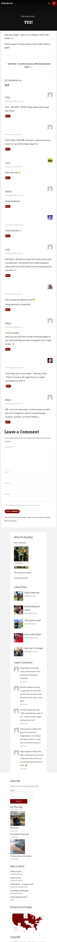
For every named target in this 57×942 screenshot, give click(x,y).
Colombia (35, 665)
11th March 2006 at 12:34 (13, 252)
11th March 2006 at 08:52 (14, 223)
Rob (7, 219)
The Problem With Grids (19, 831)
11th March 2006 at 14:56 (13, 291)
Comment (9, 443)
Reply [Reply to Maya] (8, 347)
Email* (21, 789)
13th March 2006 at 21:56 (14, 400)
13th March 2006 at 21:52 (14, 364)
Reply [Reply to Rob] (8, 234)
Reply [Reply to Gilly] (8, 116)
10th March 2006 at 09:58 (14, 101)
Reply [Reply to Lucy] (8, 177)
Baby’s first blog (34, 684)
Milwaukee (14, 824)
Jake (7, 129)
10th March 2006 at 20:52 (14, 194)
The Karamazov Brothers (22, 569)
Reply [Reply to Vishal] (8, 205)
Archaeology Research (18, 894)
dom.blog (7, 3)
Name (7, 469)
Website (7, 491)
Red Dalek (11, 360)
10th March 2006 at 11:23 (13, 134)
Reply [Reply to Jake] (8, 148)
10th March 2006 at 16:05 (14, 166)
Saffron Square (16, 868)
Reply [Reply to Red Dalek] (8, 383)
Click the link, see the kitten (20, 853)
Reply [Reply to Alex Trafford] (8, 307)
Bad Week (12, 64)
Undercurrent (15, 874)
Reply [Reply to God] (8, 274)
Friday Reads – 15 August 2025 (22, 881)
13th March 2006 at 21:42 (14, 325)
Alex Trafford (12, 287)
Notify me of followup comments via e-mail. (22, 502)
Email (7, 480)
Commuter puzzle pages (19, 887)
